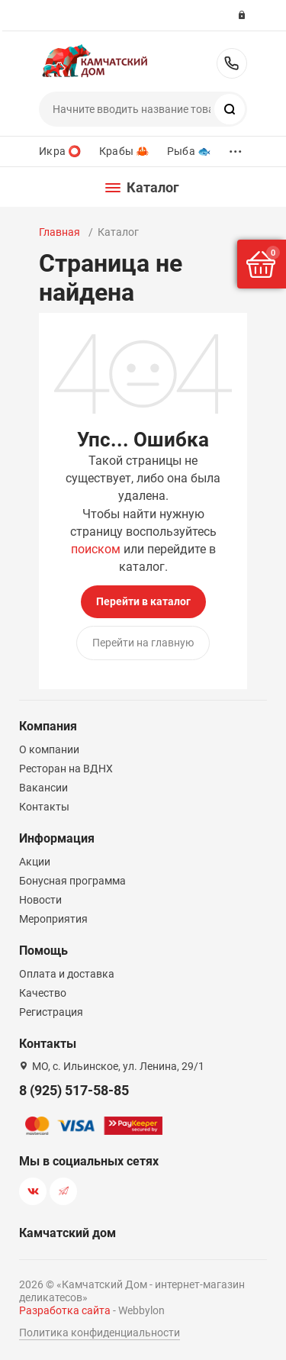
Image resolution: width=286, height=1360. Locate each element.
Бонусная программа (72, 881)
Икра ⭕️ (60, 151)
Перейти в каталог (143, 601)
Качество (42, 993)
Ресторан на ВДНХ (66, 768)
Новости (40, 900)
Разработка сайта (65, 1310)
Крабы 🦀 (124, 151)
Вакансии (43, 788)
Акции (34, 862)
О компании (49, 749)
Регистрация (51, 1012)
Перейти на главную (143, 642)
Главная (59, 232)
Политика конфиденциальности (99, 1332)
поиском (96, 549)
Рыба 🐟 (188, 151)
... (236, 147)
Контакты (44, 807)
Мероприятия (53, 919)
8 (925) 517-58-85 (232, 63)
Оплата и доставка (66, 974)
